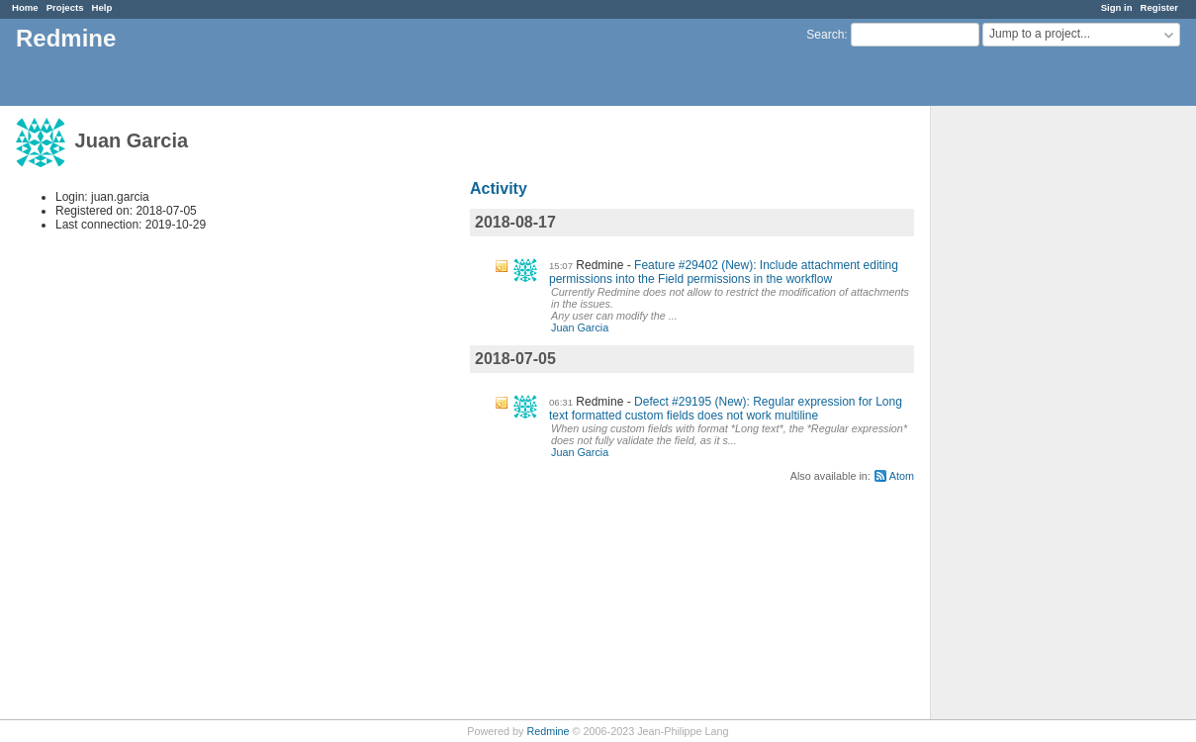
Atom (901, 476)
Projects (65, 7)
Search (825, 35)
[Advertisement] (1030, 416)
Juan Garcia (579, 327)
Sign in (1117, 7)
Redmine (547, 731)
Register (1159, 7)
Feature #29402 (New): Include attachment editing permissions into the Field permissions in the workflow (723, 272)
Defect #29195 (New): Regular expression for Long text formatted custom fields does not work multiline (725, 408)
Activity (498, 188)
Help (102, 7)
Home (25, 7)
